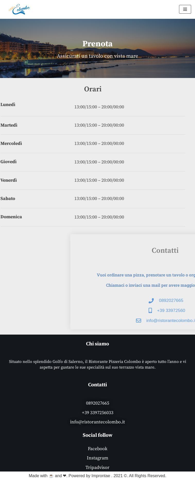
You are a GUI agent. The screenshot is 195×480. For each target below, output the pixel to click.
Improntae (100, 476)
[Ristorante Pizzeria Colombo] (19, 9)
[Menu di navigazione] (185, 9)
